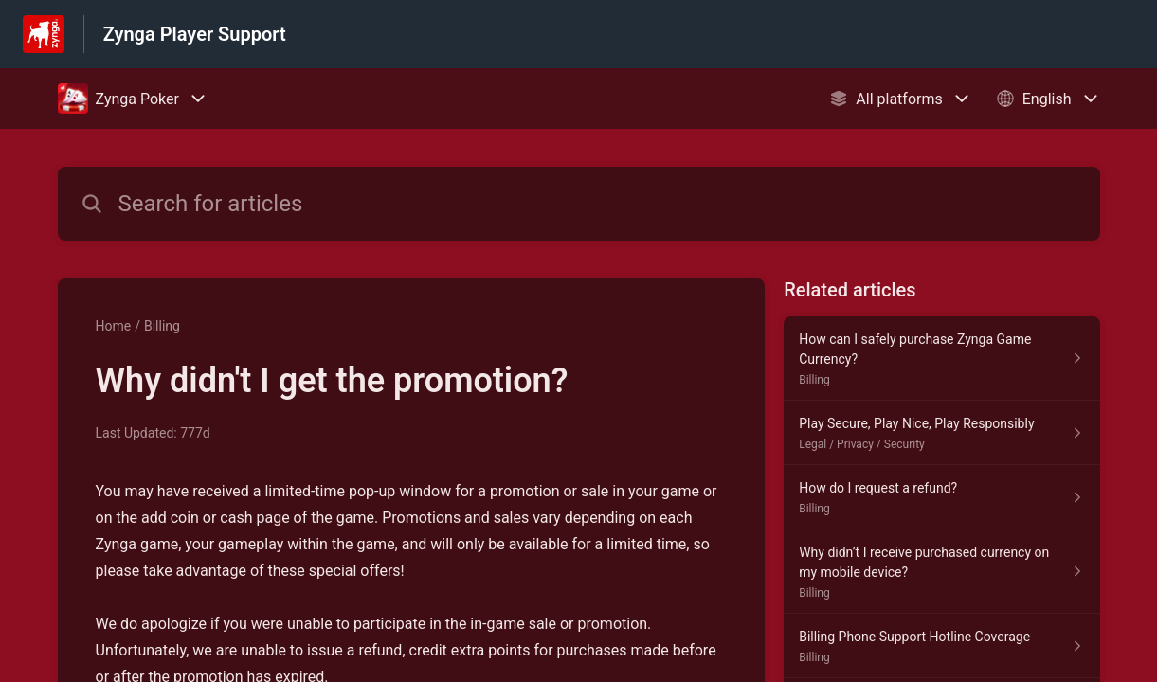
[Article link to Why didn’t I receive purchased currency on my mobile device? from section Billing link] (941, 571)
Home (114, 325)
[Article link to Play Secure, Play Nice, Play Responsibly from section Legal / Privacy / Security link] (941, 433)
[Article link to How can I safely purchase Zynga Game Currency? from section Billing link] (941, 358)
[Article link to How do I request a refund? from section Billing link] (941, 497)
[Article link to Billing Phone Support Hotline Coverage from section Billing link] (941, 646)
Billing (162, 325)
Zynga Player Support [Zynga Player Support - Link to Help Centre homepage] (194, 34)
